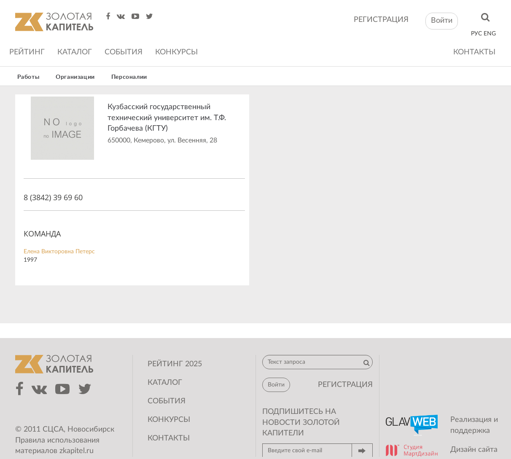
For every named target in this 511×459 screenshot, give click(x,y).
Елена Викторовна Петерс (59, 252)
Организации (75, 77)
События (124, 52)
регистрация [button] (345, 385)
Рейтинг (27, 52)
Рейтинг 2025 (175, 364)
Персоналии (129, 77)
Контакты (474, 52)
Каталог (74, 52)
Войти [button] (441, 20)
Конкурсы (176, 52)
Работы (28, 77)
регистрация (381, 20)
